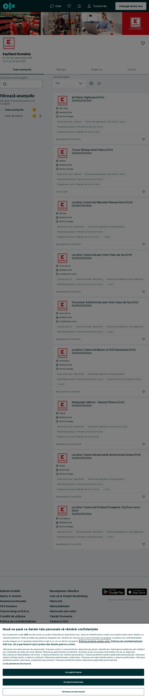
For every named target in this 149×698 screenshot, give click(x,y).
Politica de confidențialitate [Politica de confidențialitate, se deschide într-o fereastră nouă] (126, 641)
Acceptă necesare (73, 682)
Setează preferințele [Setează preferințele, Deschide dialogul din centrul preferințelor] (73, 691)
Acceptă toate (73, 672)
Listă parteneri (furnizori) (17, 663)
